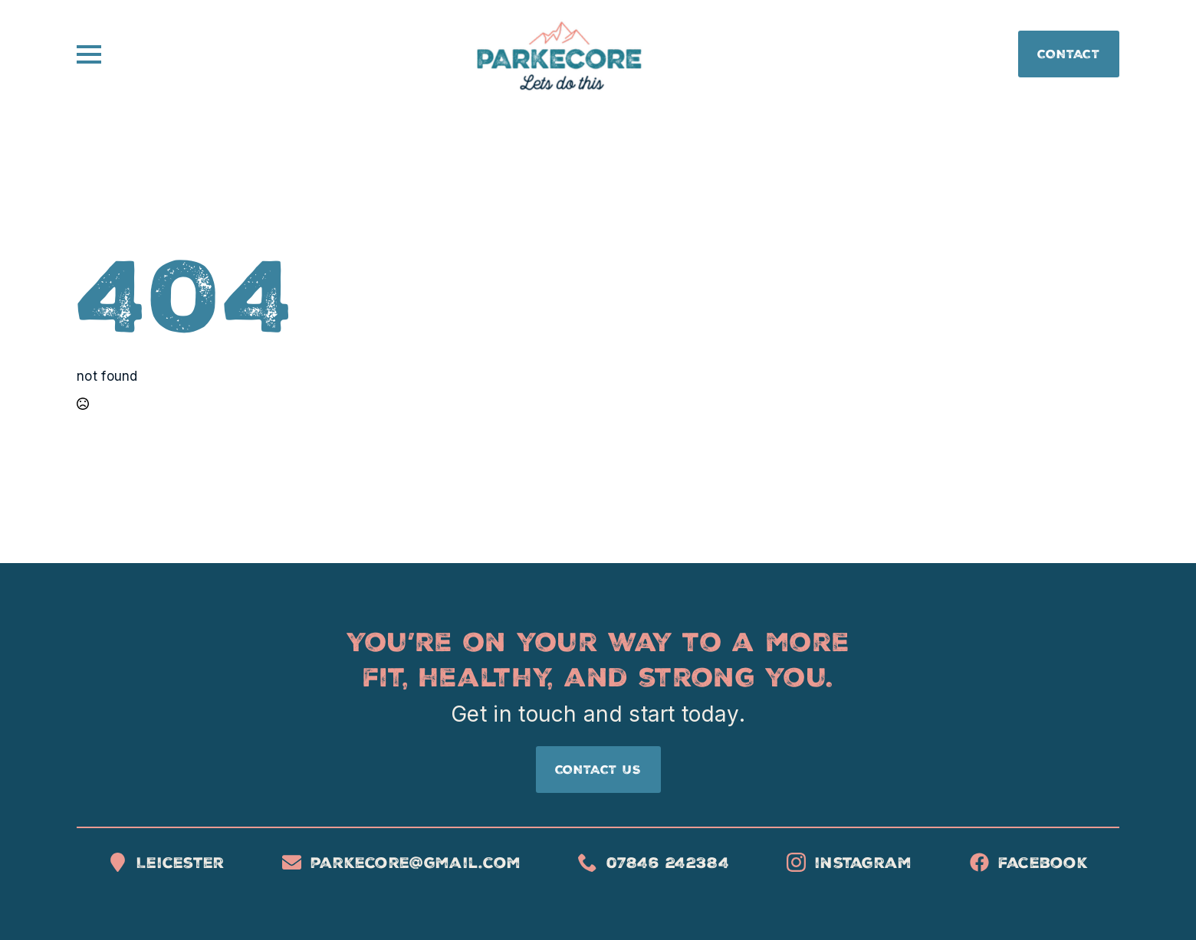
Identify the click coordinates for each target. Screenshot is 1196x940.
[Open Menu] (89, 54)
